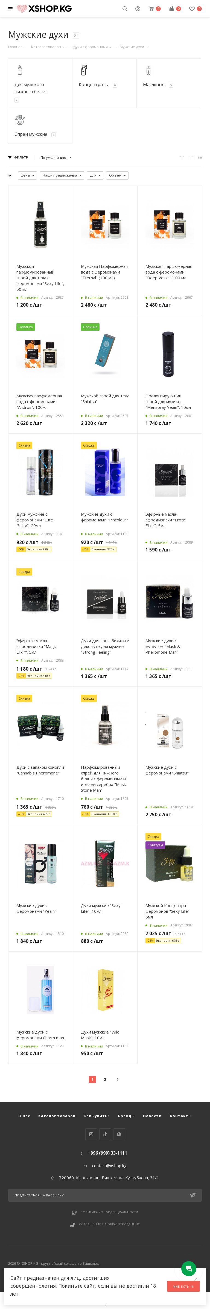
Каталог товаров (48, 46)
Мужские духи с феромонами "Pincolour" (104, 517)
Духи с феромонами (92, 46)
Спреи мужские (30, 134)
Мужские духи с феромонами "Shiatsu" (167, 770)
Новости (152, 1115)
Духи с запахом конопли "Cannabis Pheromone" (40, 770)
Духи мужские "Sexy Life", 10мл (101, 908)
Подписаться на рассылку (105, 1195)
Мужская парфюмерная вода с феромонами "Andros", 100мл (39, 401)
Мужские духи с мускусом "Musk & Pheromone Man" (162, 646)
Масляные (154, 84)
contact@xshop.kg (109, 1165)
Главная (15, 46)
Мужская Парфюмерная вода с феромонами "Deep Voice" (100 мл (168, 271)
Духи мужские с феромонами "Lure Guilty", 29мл (34, 519)
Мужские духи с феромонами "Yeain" (36, 908)
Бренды (126, 1115)
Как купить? (97, 1115)
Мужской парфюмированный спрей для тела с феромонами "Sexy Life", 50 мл (40, 277)
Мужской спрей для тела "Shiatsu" (105, 398)
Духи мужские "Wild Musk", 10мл (100, 1034)
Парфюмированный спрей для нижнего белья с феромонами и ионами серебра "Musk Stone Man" (103, 778)
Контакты (181, 1115)
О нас (24, 1115)
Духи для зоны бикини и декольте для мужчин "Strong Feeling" (105, 646)
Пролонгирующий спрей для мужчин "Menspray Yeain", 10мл (168, 401)
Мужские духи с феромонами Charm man (40, 1034)
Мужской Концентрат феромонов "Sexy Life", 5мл (168, 911)
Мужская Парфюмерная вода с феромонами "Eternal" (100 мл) (104, 271)
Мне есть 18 (183, 1286)
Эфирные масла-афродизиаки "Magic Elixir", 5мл (36, 646)
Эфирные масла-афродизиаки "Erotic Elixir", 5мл (165, 519)
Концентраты (94, 84)
